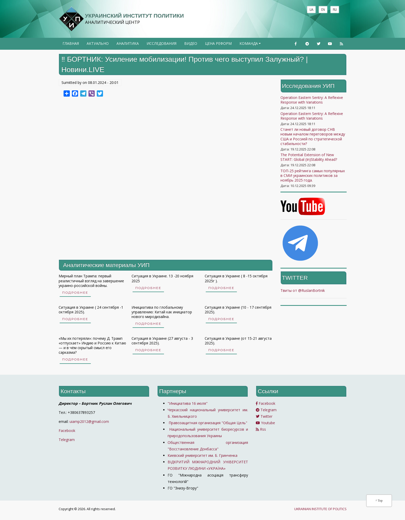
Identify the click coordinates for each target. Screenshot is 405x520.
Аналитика (127, 43)
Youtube (265, 422)
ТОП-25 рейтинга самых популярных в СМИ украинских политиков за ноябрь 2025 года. (312, 175)
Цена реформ (218, 43)
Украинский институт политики (134, 15)
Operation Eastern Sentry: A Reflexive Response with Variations (311, 100)
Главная (71, 43)
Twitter (264, 416)
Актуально (98, 43)
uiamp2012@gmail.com (89, 421)
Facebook (67, 430)
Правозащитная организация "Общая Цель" (207, 422)
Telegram (67, 439)
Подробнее (75, 292)
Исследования (161, 43)
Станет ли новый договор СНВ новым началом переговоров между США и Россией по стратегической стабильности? (312, 136)
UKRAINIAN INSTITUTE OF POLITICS (320, 509)
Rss (261, 429)
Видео (190, 43)
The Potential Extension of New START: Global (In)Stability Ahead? (308, 157)
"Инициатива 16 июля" (188, 403)
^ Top (379, 500)
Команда (250, 45)
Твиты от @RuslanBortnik (302, 290)
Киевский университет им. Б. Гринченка (203, 455)
